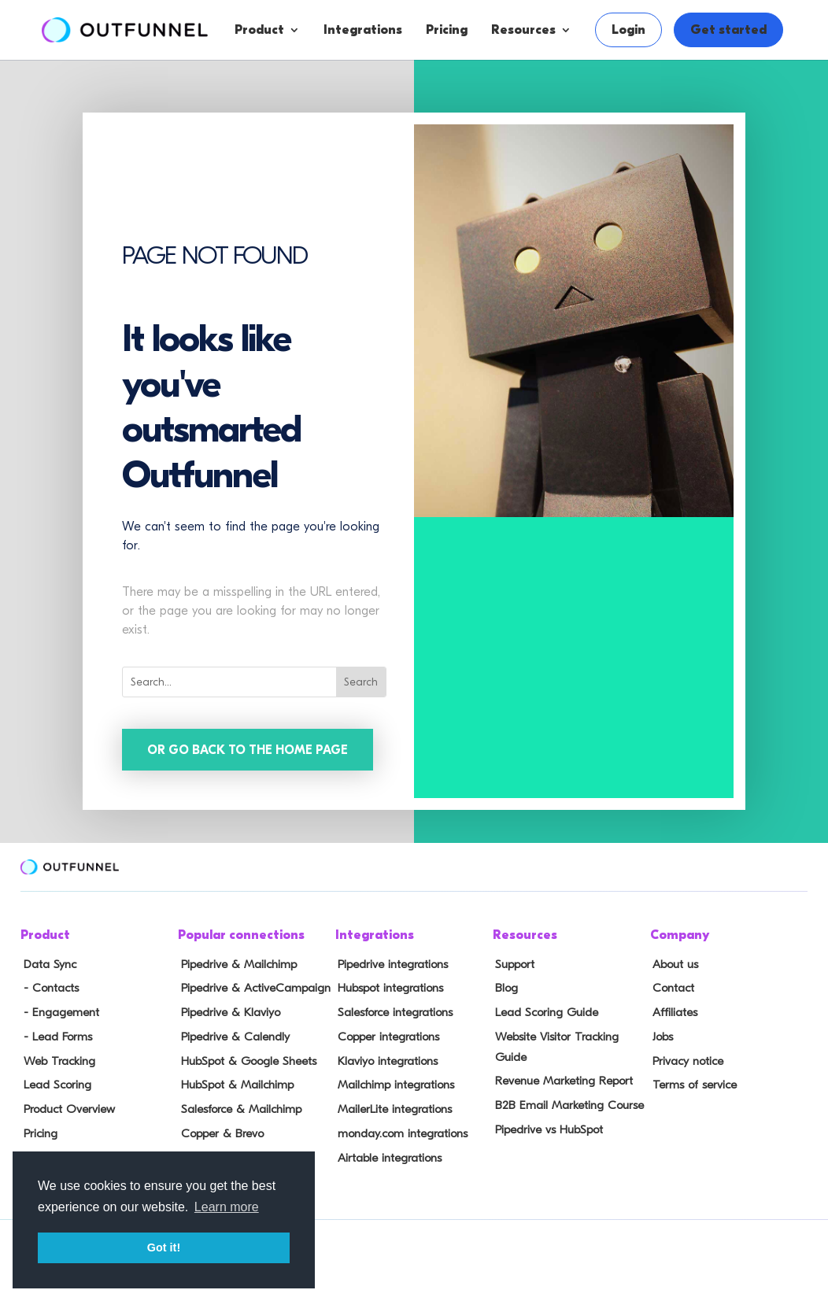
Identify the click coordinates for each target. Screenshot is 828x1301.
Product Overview (66, 1105)
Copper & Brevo (218, 1128)
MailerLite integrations (392, 1105)
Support (512, 966)
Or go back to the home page (248, 750)
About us (672, 966)
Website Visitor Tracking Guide (571, 1035)
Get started (728, 30)
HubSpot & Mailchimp (233, 1081)
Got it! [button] (163, 1247)
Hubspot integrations (388, 988)
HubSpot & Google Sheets (244, 1059)
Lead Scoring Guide (543, 1012)
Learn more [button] (226, 1207)
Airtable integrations (387, 1151)
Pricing (447, 30)
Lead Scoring (53, 1081)
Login (628, 30)
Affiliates (672, 1012)
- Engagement (57, 1012)
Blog (504, 988)
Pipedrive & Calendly (231, 1035)
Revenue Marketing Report (561, 1059)
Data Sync (46, 966)
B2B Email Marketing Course (565, 1081)
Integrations (362, 30)
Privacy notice (685, 1059)
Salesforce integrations (393, 1012)
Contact (670, 988)
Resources (523, 30)
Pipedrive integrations (390, 966)
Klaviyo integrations (385, 1059)
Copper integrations (385, 1035)
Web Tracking (55, 1059)
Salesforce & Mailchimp (238, 1105)
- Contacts (47, 988)
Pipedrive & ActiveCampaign (251, 988)
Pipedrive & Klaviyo (226, 1012)
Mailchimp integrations (393, 1081)
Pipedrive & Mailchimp (235, 966)
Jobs (660, 1035)
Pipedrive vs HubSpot (546, 1105)
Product (259, 30)
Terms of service (691, 1081)
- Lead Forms (53, 1035)
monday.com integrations (400, 1128)
